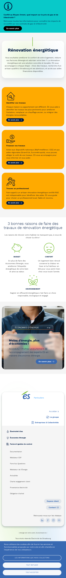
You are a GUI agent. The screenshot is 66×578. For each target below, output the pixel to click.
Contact (54, 507)
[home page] (25, 395)
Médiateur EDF (16, 457)
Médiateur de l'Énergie (18, 469)
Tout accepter (32, 572)
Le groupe (52, 417)
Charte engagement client (20, 481)
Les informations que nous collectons (32, 558)
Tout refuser (32, 565)
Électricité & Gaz (16, 431)
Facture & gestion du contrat (20, 444)
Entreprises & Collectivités (45, 422)
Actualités (14, 475)
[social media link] (42, 520)
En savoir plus (12, 28)
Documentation (16, 452)
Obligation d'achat (17, 493)
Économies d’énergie (17, 438)
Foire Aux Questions (17, 463)
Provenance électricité (18, 487)
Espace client (53, 501)
